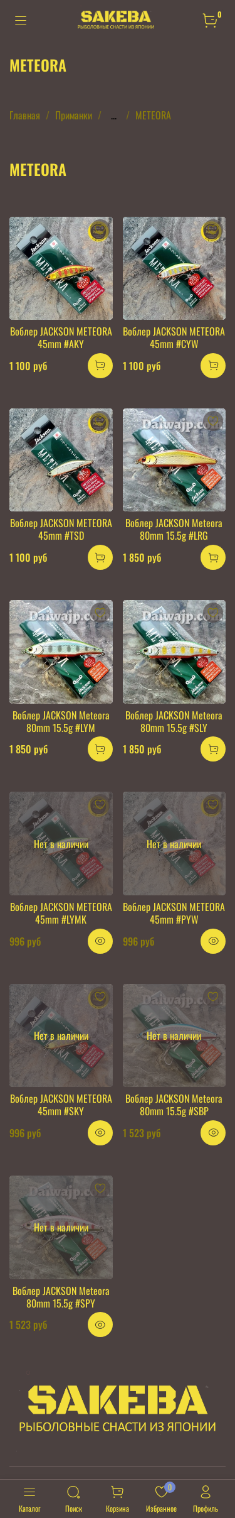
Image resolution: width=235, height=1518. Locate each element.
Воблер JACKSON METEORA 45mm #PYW (174, 913)
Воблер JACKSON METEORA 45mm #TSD (61, 529)
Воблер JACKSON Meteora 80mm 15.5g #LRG (173, 529)
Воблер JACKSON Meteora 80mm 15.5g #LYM (61, 721)
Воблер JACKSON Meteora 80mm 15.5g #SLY (173, 721)
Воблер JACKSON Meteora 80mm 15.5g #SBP (173, 1104)
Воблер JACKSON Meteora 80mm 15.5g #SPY (61, 1297)
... (114, 115)
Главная (24, 115)
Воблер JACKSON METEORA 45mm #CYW (174, 337)
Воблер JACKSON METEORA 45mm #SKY (61, 1104)
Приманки (73, 115)
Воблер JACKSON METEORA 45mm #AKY (61, 337)
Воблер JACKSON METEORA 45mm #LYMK (61, 913)
